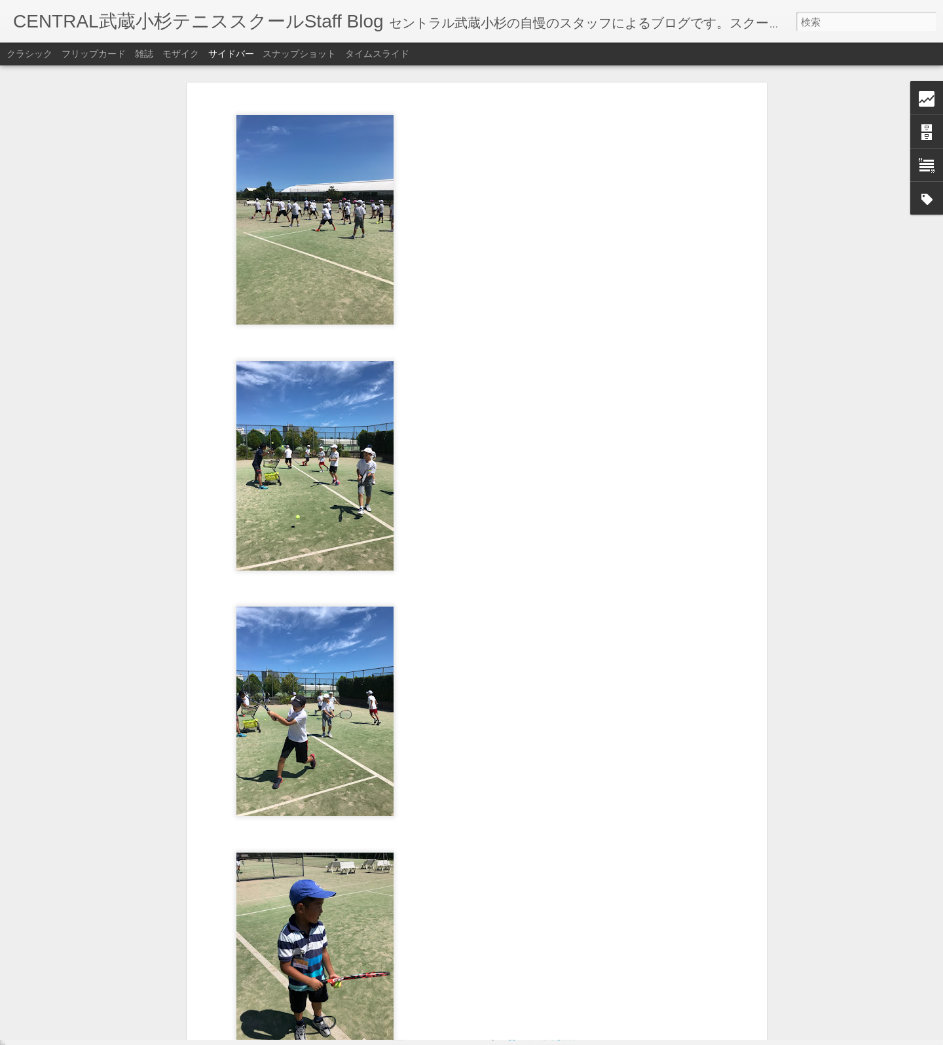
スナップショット (299, 53)
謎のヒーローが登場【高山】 (83, 963)
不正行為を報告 (551, 1036)
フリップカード (94, 53)
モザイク (180, 53)
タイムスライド (377, 53)
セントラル (450, 950)
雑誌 (144, 53)
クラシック (29, 53)
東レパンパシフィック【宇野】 (87, 992)
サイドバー (231, 53)
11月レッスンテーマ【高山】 (83, 1022)
